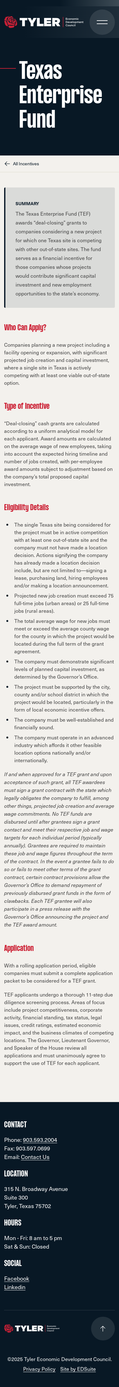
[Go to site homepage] (43, 22)
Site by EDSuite (78, 1368)
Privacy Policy (39, 1368)
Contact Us (35, 1156)
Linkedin (14, 1286)
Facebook (16, 1278)
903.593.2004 (40, 1139)
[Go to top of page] (103, 1328)
